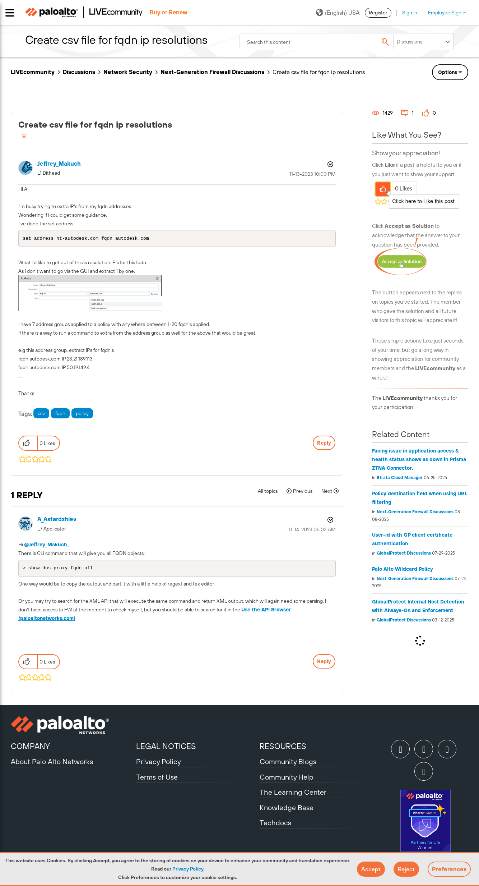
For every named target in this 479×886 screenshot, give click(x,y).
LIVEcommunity (33, 72)
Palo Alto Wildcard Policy (402, 569)
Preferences (449, 869)
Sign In (409, 12)
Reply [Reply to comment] (324, 663)
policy (82, 414)
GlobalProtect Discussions (404, 553)
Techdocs (275, 824)
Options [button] (330, 164)
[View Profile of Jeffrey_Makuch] (59, 164)
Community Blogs (288, 763)
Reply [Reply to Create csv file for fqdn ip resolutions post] (324, 443)
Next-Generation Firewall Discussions (212, 72)
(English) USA (337, 12)
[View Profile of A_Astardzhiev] (56, 520)
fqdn (60, 414)
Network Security (127, 72)
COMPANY (30, 747)
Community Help (286, 778)
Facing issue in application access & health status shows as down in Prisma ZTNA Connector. (419, 459)
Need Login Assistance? (436, 92)
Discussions (79, 72)
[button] (371, 869)
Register (378, 12)
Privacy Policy (187, 869)
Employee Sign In (447, 12)
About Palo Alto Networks (52, 763)
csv (41, 414)
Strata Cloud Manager (400, 477)
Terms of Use (157, 778)
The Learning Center (293, 793)
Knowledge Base (286, 809)
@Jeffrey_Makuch (45, 545)
